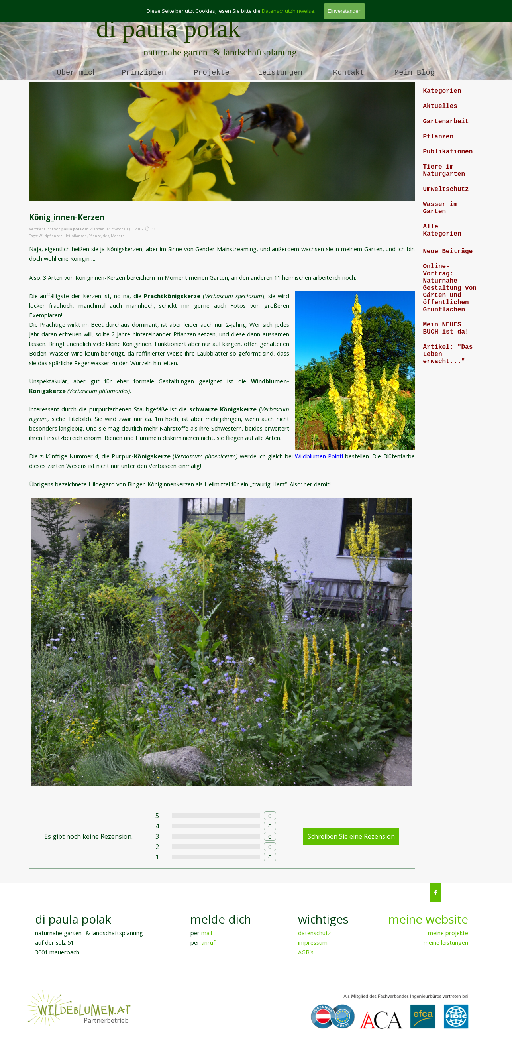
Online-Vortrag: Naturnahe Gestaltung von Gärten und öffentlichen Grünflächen (450, 288)
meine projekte (448, 933)
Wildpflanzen (51, 235)
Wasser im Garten (440, 208)
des (106, 235)
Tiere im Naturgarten (444, 170)
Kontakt (348, 72)
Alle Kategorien (442, 230)
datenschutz (314, 933)
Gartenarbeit (446, 121)
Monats (117, 235)
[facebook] (435, 892)
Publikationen (448, 151)
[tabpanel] (423, 933)
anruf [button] (208, 942)
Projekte (212, 72)
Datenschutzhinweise (288, 10)
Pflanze (94, 235)
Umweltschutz (446, 189)
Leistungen (280, 72)
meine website (428, 919)
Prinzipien (144, 72)
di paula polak (168, 28)
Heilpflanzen (75, 235)
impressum (313, 942)
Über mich (77, 72)
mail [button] (206, 933)
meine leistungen (446, 942)
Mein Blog (414, 72)
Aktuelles (440, 106)
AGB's (306, 952)
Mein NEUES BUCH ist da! (446, 328)
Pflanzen (438, 136)
